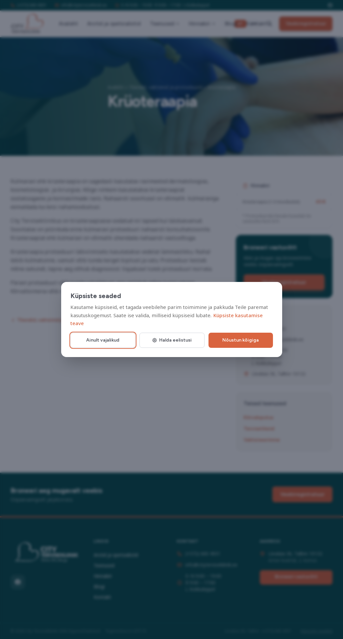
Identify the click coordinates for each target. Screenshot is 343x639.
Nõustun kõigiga (240, 340)
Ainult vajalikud (102, 340)
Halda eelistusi (172, 340)
